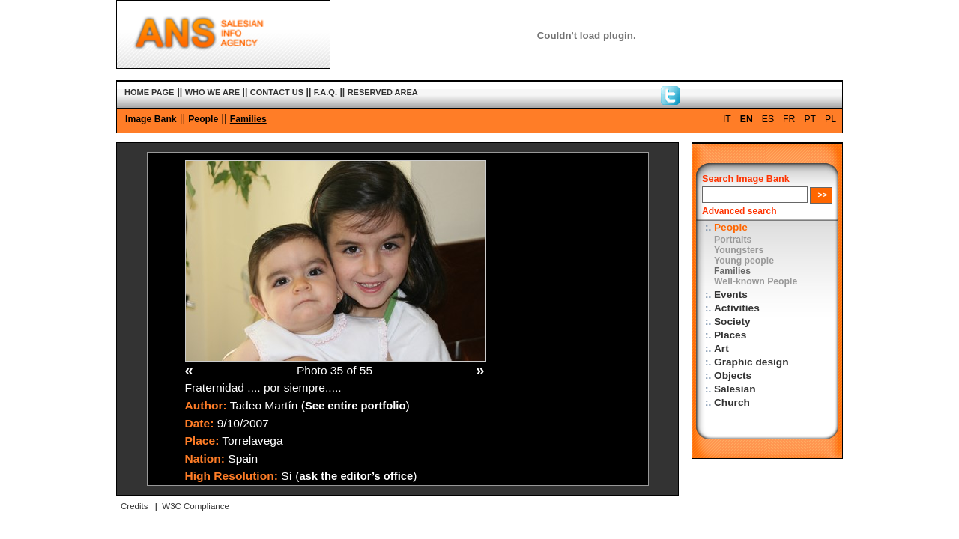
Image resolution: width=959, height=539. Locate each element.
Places (730, 335)
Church (732, 402)
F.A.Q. (325, 92)
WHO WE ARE (212, 92)
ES (768, 119)
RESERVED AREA (383, 92)
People (203, 119)
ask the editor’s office (356, 476)
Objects (732, 375)
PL (830, 119)
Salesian (734, 389)
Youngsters (738, 250)
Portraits (732, 239)
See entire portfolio (355, 406)
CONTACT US (276, 92)
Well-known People (755, 281)
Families (248, 119)
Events (731, 294)
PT (810, 119)
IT (727, 119)
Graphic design (751, 362)
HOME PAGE (149, 92)
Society (732, 321)
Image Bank (151, 119)
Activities (737, 308)
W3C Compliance (195, 506)
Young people (744, 260)
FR (789, 119)
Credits (134, 506)
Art (721, 348)
